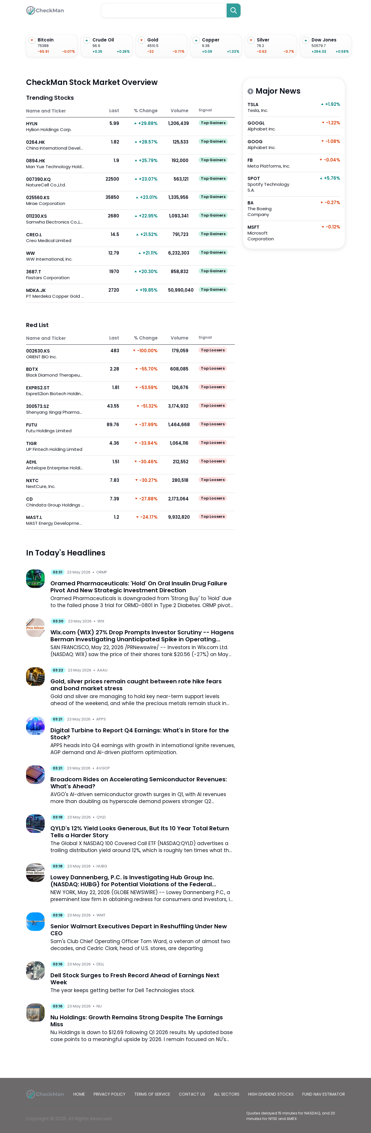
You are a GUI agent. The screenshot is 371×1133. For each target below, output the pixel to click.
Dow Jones (324, 40)
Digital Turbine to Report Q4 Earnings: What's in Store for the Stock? (139, 734)
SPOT (271, 184)
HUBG (102, 866)
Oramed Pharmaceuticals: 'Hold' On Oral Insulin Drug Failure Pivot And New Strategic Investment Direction (138, 587)
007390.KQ (55, 182)
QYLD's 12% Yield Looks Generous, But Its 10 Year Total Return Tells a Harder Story (139, 832)
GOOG (271, 144)
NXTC (55, 483)
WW (55, 256)
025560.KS (55, 200)
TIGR (55, 446)
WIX (100, 621)
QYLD (101, 817)
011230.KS (55, 219)
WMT (101, 915)
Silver (263, 40)
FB (271, 163)
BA (271, 208)
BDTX (55, 372)
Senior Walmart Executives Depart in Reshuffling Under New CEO (138, 930)
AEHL (55, 465)
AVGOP (103, 768)
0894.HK (55, 164)
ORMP (101, 572)
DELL (100, 964)
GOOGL (271, 126)
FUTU (55, 428)
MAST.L (55, 520)
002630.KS (55, 354)
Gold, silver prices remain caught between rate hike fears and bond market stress (136, 685)
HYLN (55, 126)
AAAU (102, 670)
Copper (210, 40)
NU (99, 1006)
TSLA (271, 107)
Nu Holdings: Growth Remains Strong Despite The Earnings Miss (136, 1021)
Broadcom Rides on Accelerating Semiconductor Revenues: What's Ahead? (138, 783)
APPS (101, 719)
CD (55, 502)
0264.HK (55, 145)
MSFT (271, 233)
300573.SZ (55, 409)
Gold (152, 40)
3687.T (55, 275)
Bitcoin (46, 40)
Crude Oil (103, 40)
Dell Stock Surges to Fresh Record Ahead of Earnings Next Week (134, 979)
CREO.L (55, 238)
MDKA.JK (55, 293)
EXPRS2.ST (55, 391)
